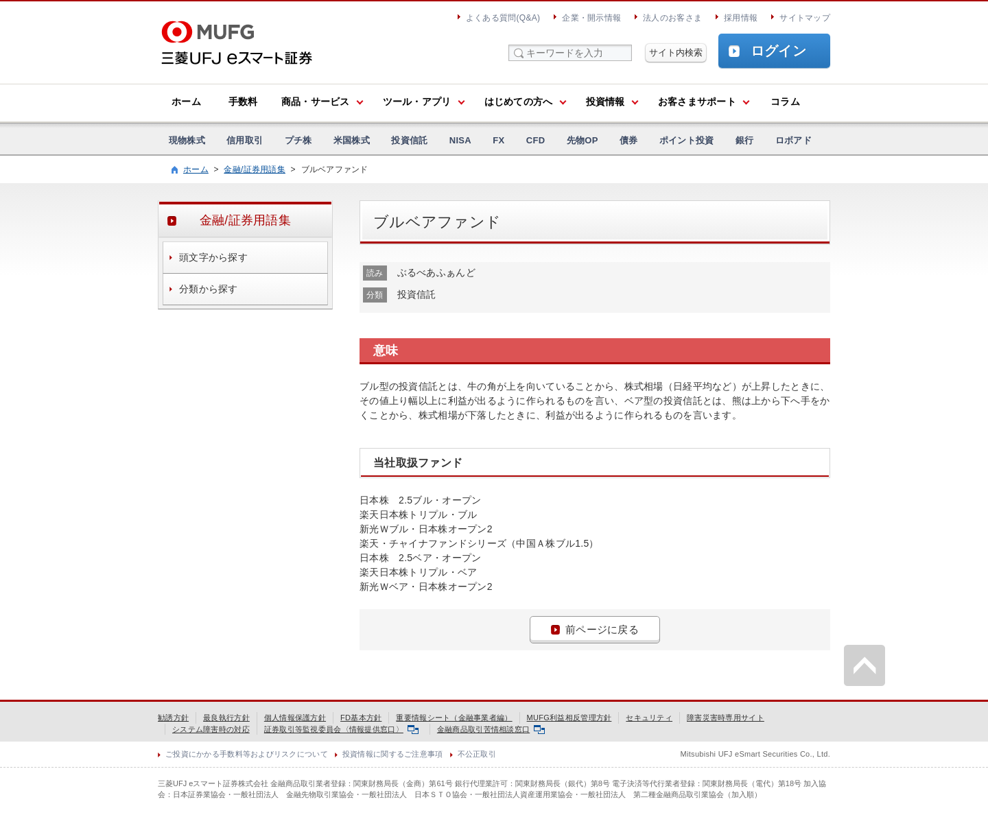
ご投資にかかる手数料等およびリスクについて (246, 754)
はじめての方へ (518, 101)
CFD (535, 140)
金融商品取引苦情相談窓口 (491, 729)
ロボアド (793, 140)
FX (498, 140)
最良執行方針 (226, 717)
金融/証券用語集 (254, 169)
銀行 (745, 140)
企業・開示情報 (591, 18)
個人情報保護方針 (295, 717)
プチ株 (298, 140)
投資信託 (409, 140)
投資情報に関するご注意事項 (392, 754)
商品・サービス (315, 101)
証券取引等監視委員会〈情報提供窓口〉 (341, 729)
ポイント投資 (686, 140)
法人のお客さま (672, 18)
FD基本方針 (360, 717)
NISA (460, 140)
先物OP (582, 140)
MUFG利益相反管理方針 (569, 717)
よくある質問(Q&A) (503, 18)
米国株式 (351, 140)
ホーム (186, 101)
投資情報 (605, 101)
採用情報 (740, 18)
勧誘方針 (173, 717)
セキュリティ (649, 717)
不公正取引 (477, 754)
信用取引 (244, 140)
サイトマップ (804, 18)
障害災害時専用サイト (725, 717)
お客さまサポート (697, 101)
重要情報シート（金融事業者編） (454, 717)
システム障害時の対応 (211, 729)
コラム (785, 101)
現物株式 (187, 140)
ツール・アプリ (417, 101)
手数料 (243, 101)
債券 (629, 140)
